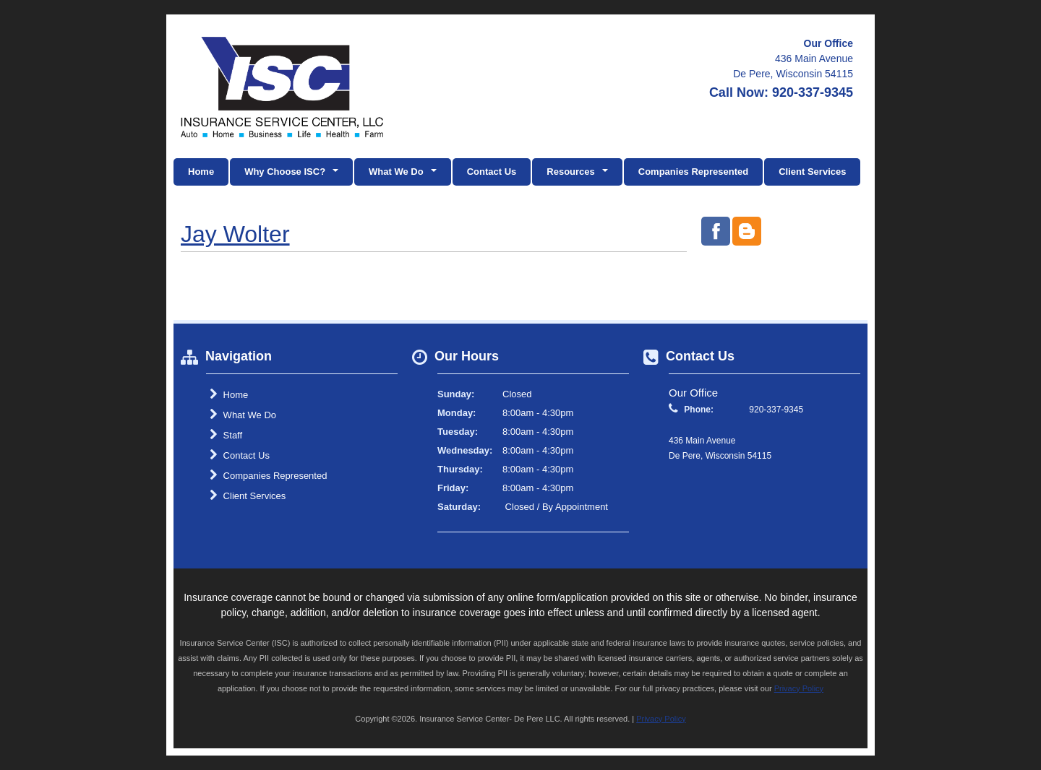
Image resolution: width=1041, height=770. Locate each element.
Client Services (812, 171)
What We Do (243, 414)
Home (201, 171)
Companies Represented (693, 171)
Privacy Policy (798, 688)
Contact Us (492, 171)
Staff (226, 435)
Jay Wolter (235, 234)
